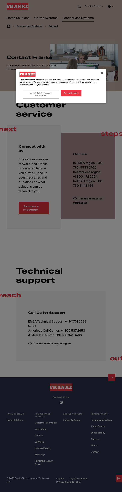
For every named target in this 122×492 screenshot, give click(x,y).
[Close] (102, 73)
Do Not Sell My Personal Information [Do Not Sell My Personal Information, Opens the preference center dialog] (41, 94)
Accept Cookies (71, 93)
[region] (61, 86)
